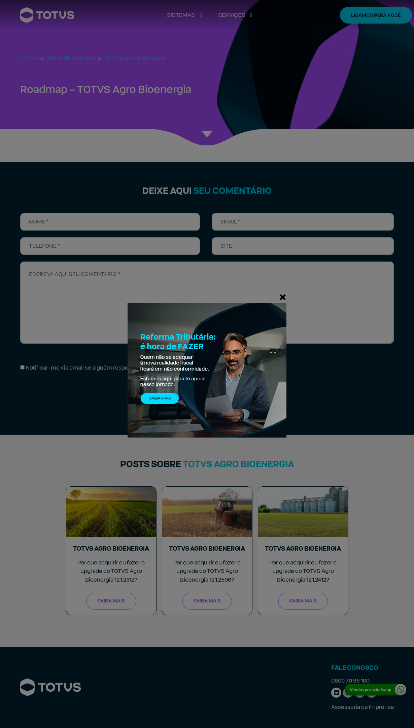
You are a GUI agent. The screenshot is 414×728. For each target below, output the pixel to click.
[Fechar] (283, 297)
